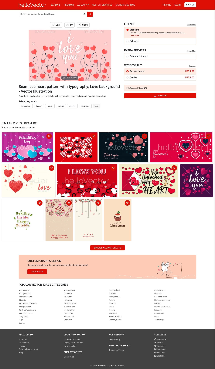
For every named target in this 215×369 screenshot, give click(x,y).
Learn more (134, 35)
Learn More (191, 25)
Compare (192, 66)
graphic (72, 106)
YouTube (159, 352)
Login (177, 5)
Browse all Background (107, 247)
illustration (85, 106)
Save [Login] (56, 25)
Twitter (158, 342)
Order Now (37, 271)
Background (25, 106)
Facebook (160, 339)
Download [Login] (160, 95)
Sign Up (190, 4)
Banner (39, 106)
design (61, 106)
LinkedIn (159, 356)
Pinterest (159, 346)
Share (83, 25)
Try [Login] (69, 25)
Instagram (160, 349)
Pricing (167, 5)
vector (49, 106)
